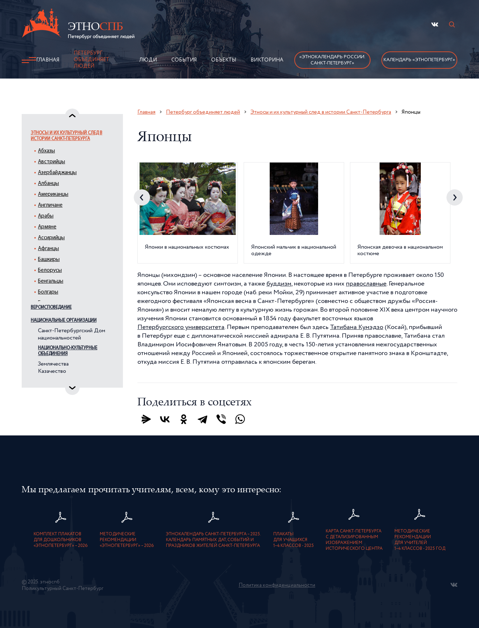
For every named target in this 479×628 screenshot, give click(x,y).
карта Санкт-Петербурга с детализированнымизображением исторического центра (354, 540)
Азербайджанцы (57, 173)
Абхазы (46, 151)
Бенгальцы (50, 281)
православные (366, 284)
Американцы (53, 194)
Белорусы (50, 270)
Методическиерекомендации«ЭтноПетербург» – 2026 (127, 540)
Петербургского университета (180, 327)
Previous (142, 197)
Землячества (53, 364)
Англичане (50, 205)
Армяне (47, 227)
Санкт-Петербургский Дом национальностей (71, 334)
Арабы (46, 216)
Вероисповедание (51, 307)
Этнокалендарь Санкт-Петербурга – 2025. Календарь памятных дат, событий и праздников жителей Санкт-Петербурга (213, 540)
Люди (148, 60)
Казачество (52, 371)
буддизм (278, 284)
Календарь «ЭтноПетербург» (419, 60)
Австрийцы (51, 162)
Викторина (267, 60)
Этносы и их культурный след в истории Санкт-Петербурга (66, 136)
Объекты (223, 60)
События (184, 60)
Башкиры (49, 259)
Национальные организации (64, 320)
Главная (47, 60)
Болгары (48, 292)
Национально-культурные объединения (67, 351)
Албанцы (48, 183)
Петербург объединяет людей (91, 60)
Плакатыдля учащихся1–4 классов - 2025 (293, 540)
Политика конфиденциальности (277, 585)
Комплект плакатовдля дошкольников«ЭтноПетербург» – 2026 (61, 540)
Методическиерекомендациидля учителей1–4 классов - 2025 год (419, 540)
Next (454, 197)
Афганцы (48, 249)
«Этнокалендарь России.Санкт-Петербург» (332, 60)
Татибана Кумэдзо (356, 327)
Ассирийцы (51, 238)
